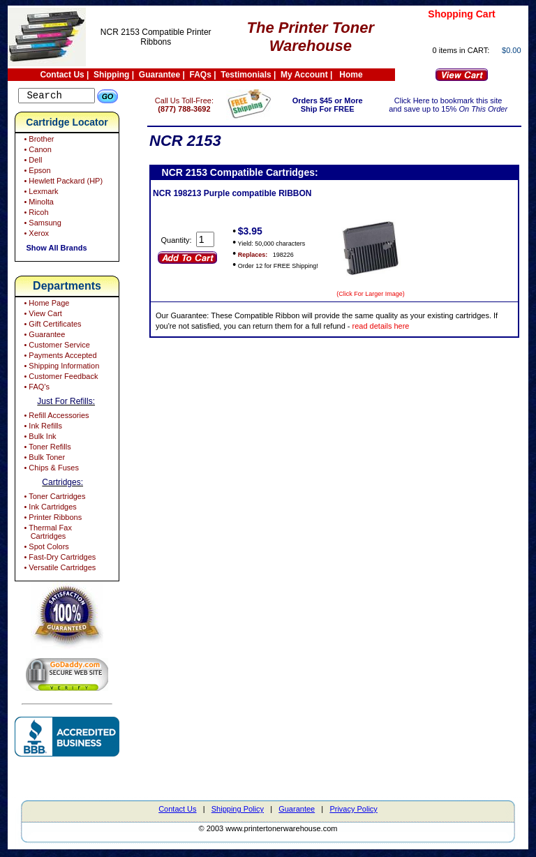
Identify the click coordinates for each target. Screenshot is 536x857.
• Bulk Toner (43, 459)
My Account (304, 75)
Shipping (111, 75)
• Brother (38, 141)
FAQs (200, 75)
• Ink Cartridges (49, 509)
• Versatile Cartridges (59, 569)
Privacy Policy (353, 811)
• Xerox (35, 235)
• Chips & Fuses (50, 469)
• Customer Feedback (60, 378)
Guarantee (159, 75)
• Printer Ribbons (52, 519)
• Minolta (37, 204)
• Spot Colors (45, 548)
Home (350, 75)
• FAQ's (36, 389)
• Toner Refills (46, 449)
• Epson (36, 172)
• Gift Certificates (51, 326)
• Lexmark (40, 193)
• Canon (36, 151)
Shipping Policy (237, 811)
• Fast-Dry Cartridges (59, 559)
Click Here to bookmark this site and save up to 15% (452, 104)
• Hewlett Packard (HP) (62, 183)
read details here (407, 326)
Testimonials (246, 75)
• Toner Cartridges (53, 498)
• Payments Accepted (59, 357)
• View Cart (41, 315)
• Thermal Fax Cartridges (47, 534)
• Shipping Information (60, 368)
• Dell (32, 162)
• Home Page (45, 305)
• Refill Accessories (55, 417)
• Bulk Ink (39, 438)
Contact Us (62, 75)
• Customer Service (55, 347)
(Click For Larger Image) (390, 293)
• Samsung (41, 225)
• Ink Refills (42, 428)
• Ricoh (35, 214)
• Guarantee (43, 336)
